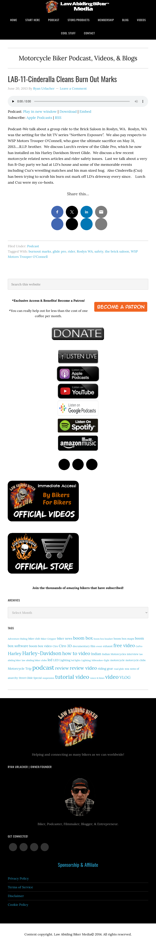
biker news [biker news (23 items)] (64, 638)
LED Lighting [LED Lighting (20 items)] (61, 660)
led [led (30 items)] (50, 660)
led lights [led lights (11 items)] (75, 660)
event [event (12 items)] (99, 646)
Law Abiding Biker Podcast (78, 6)
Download (68, 111)
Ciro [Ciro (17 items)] (55, 646)
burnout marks (40, 251)
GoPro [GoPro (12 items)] (139, 646)
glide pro (59, 251)
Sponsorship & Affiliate (78, 864)
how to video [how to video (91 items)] (76, 653)
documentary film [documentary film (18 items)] (84, 646)
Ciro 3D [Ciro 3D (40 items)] (65, 645)
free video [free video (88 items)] (124, 645)
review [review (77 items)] (62, 668)
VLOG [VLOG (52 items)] (124, 677)
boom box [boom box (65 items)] (83, 638)
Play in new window (40, 111)
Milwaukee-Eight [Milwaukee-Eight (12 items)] (100, 660)
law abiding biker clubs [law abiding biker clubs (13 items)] (34, 660)
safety (98, 251)
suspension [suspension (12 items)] (48, 678)
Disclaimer (16, 896)
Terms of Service (20, 887)
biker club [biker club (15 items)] (34, 638)
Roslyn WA (85, 251)
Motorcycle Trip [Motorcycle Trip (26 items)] (19, 668)
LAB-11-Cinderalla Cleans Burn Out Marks (62, 78)
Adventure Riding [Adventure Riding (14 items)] (17, 638)
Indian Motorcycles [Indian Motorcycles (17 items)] (114, 654)
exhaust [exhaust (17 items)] (108, 646)
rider (71, 251)
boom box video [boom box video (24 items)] (40, 646)
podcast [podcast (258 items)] (43, 667)
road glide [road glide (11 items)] (119, 668)
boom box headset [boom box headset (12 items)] (103, 638)
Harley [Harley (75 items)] (14, 653)
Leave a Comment (73, 88)
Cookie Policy (18, 905)
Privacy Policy (18, 878)
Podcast (33, 246)
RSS (58, 117)
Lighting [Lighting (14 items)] (86, 660)
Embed (85, 111)
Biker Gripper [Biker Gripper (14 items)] (48, 638)
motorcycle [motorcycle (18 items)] (117, 660)
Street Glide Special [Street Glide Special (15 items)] (30, 677)
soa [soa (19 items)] (127, 669)
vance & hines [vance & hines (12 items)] (97, 678)
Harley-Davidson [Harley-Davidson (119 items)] (41, 653)
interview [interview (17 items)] (133, 654)
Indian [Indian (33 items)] (96, 654)
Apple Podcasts (39, 117)
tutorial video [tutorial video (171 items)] (72, 676)
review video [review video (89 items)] (83, 668)
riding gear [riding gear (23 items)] (105, 669)
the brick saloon (117, 251)
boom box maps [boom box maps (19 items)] (124, 638)
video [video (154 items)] (112, 677)
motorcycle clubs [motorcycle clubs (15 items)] (135, 660)
